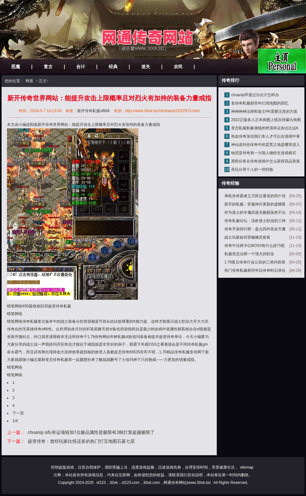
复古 (48, 66)
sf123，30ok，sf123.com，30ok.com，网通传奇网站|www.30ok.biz (153, 482)
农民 (178, 66)
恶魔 (15, 66)
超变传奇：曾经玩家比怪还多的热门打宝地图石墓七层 (81, 441)
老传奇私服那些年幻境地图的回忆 (259, 103)
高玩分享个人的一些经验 (252, 169)
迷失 (145, 66)
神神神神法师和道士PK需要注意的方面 (264, 111)
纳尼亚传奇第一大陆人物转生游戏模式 (263, 153)
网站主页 (282, 61)
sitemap (246, 467)
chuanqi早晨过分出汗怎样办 (255, 95)
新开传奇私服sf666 (93, 111)
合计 (80, 66)
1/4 (15, 421)
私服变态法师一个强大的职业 (249, 254)
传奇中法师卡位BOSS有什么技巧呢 (254, 245)
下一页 (18, 413)
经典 (113, 66)
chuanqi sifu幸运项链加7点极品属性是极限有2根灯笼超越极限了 (91, 432)
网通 (29, 81)
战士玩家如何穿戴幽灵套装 (247, 237)
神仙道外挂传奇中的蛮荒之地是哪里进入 (265, 144)
